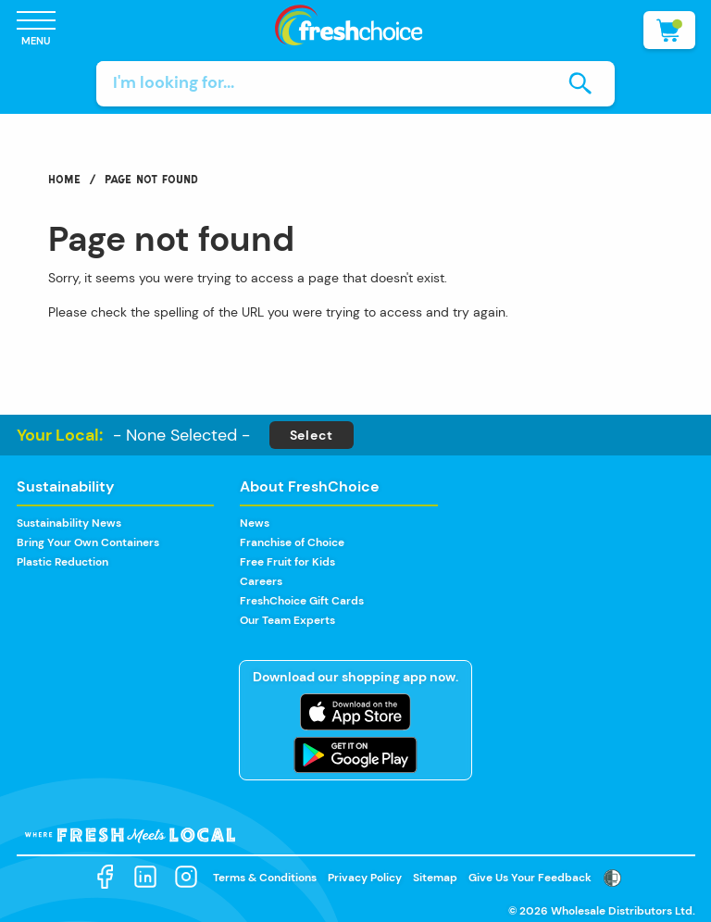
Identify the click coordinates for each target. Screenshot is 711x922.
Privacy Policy (365, 877)
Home (64, 178)
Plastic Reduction (62, 561)
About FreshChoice (310, 486)
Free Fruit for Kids (287, 561)
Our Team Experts (287, 620)
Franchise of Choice (292, 542)
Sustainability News (69, 523)
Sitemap (435, 877)
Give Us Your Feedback (530, 877)
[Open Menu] (36, 30)
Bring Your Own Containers (88, 542)
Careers (261, 581)
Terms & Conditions (265, 877)
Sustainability (66, 486)
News (254, 523)
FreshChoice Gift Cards (302, 600)
